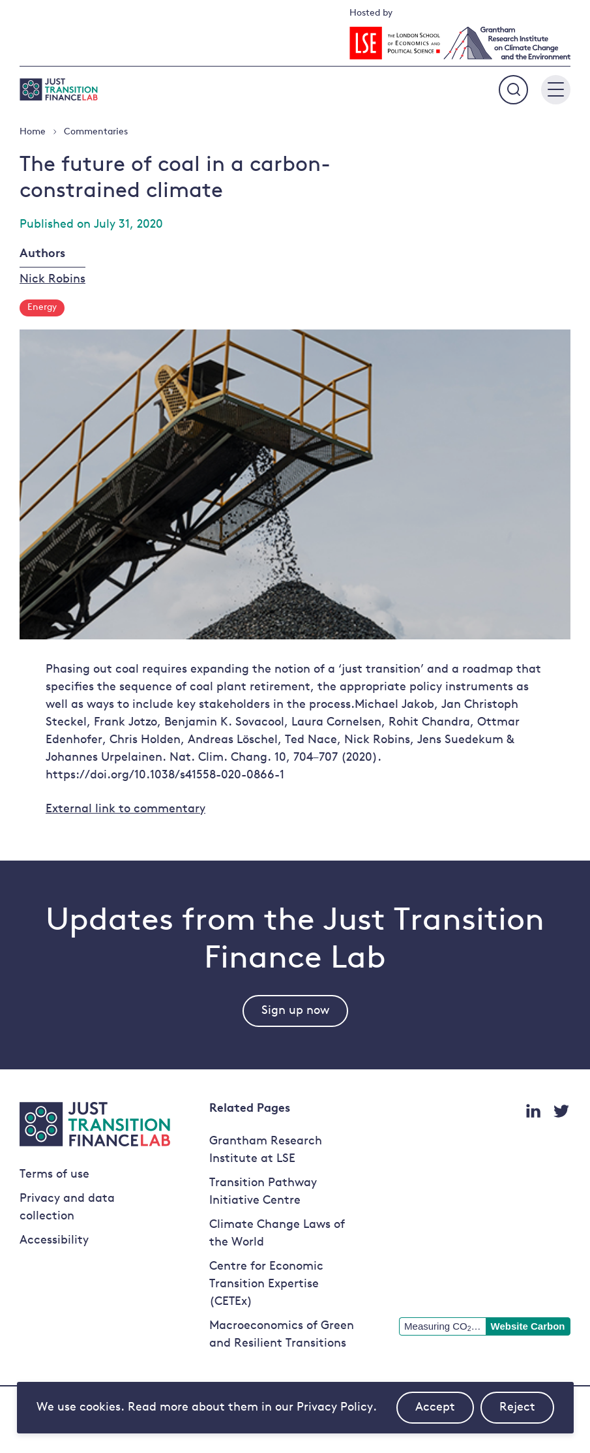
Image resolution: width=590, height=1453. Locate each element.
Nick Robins (52, 279)
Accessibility (54, 1240)
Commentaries (96, 132)
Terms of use (54, 1175)
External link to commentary (125, 809)
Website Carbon (528, 1326)
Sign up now (295, 1011)
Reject (526, 1412)
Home (33, 132)
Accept (444, 1412)
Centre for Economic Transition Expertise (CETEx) (266, 1284)
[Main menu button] (555, 89)
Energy (42, 308)
